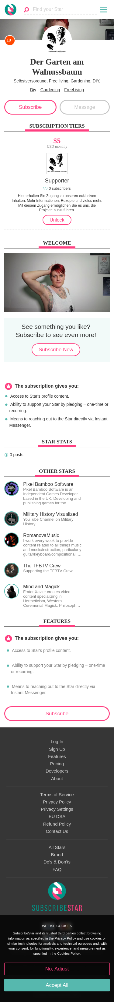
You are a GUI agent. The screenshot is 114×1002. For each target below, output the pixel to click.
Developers (57, 771)
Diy (33, 89)
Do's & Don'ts (57, 862)
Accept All (57, 985)
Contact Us (57, 831)
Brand (57, 854)
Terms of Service (57, 794)
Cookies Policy (68, 953)
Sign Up (57, 749)
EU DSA (57, 816)
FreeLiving (74, 89)
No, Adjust (57, 969)
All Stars (57, 847)
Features (57, 756)
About (57, 778)
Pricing (57, 763)
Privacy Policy (57, 802)
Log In (57, 741)
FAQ (57, 869)
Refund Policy (57, 824)
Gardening (50, 89)
